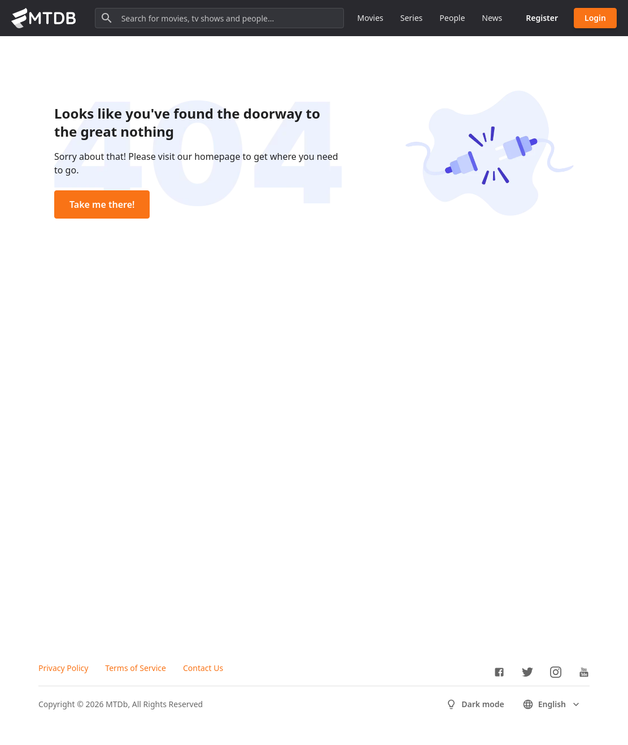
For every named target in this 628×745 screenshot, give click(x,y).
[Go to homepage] (43, 18)
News (492, 17)
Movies (370, 17)
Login (595, 17)
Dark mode (475, 704)
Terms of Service (135, 668)
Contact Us (203, 668)
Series (411, 17)
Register (542, 17)
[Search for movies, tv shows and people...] (219, 18)
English (552, 704)
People (452, 17)
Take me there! (101, 204)
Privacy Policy (63, 668)
